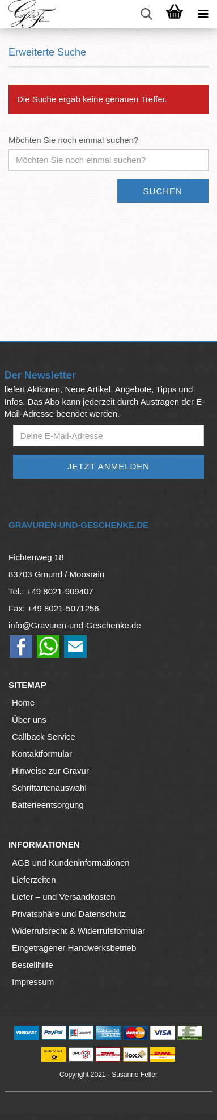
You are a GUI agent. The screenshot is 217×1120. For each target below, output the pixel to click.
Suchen (162, 191)
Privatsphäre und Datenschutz (69, 913)
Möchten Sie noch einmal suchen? (73, 140)
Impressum (33, 982)
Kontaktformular (42, 753)
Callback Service (43, 736)
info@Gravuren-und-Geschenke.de (74, 625)
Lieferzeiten (34, 879)
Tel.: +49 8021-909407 (50, 591)
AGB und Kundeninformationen (71, 862)
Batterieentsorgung (48, 804)
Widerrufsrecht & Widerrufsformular (78, 931)
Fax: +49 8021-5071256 (53, 608)
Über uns (29, 719)
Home (23, 702)
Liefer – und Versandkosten (64, 896)
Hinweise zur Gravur (50, 770)
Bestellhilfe (32, 965)
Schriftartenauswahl (49, 787)
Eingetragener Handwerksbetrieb (74, 948)
